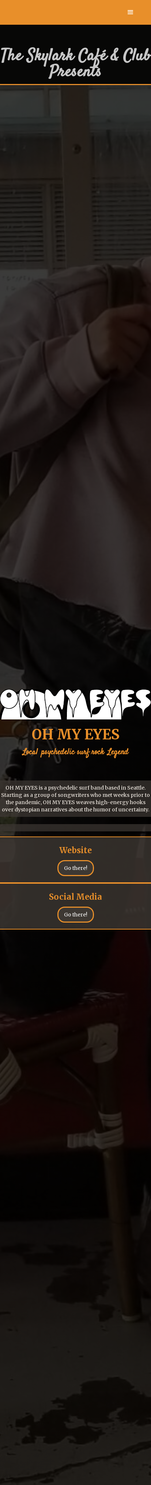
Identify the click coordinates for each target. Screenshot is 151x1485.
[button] (130, 12)
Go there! (75, 868)
